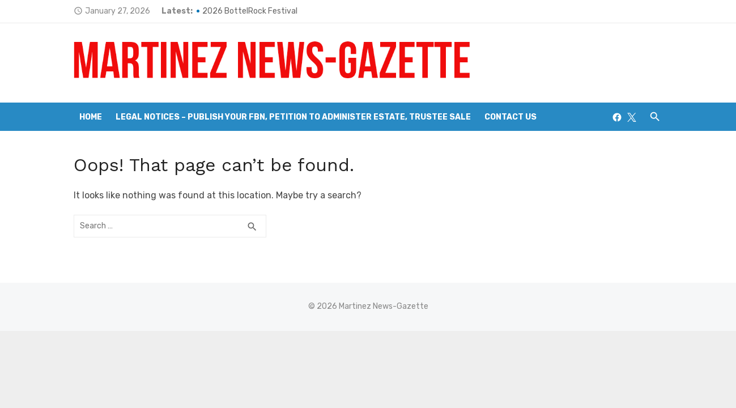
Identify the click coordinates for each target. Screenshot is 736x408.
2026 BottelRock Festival (249, 11)
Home (90, 117)
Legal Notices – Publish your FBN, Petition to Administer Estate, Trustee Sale (293, 117)
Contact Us (510, 117)
